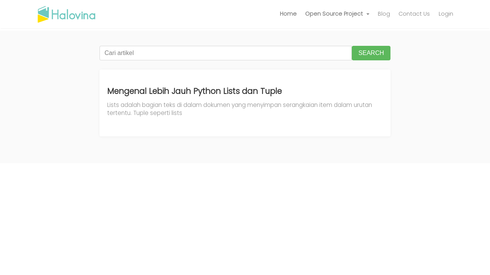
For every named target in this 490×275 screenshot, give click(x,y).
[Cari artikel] (226, 53)
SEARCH (371, 53)
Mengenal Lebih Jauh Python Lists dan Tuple (194, 91)
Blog (384, 14)
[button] (337, 14)
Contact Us (414, 14)
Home (288, 14)
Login (446, 14)
